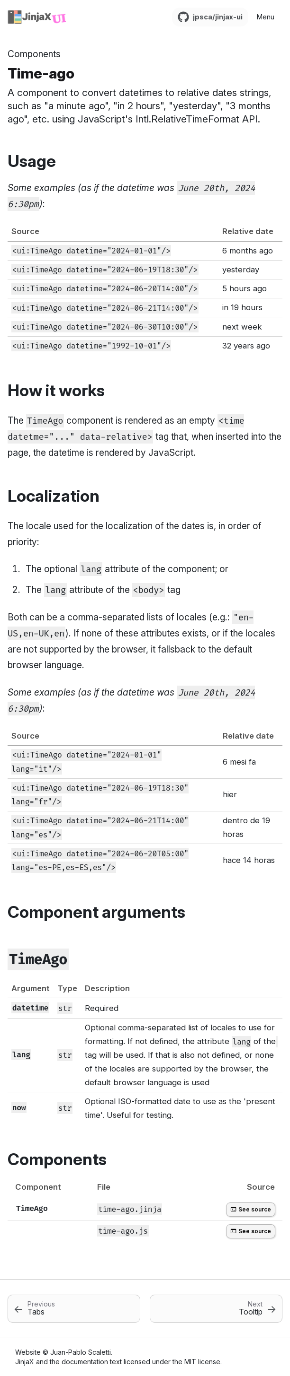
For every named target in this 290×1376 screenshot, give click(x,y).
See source (250, 1209)
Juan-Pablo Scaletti (80, 1352)
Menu (265, 17)
